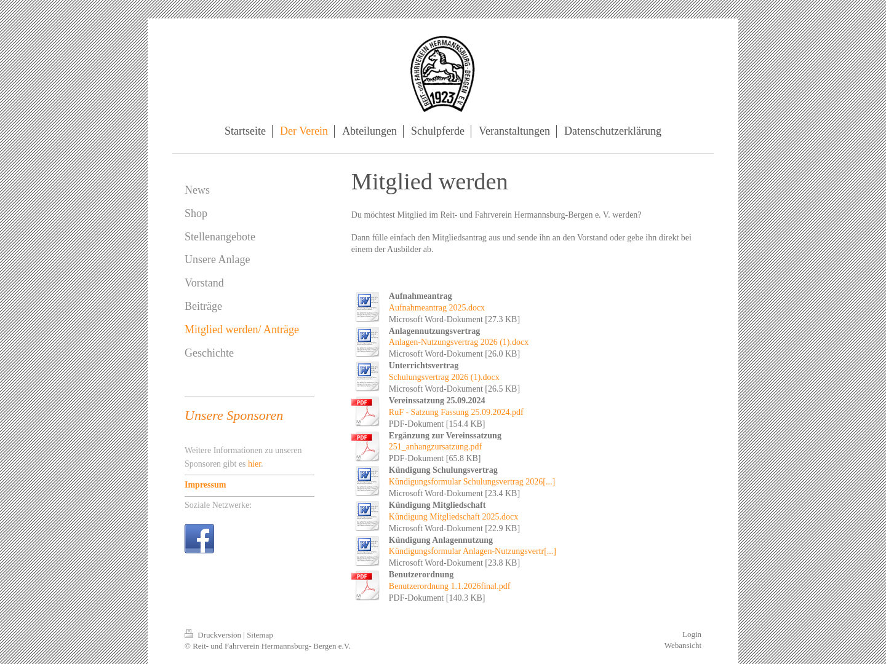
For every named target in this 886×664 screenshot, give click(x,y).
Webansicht (682, 645)
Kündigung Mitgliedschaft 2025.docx (453, 516)
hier (254, 463)
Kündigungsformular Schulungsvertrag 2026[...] (472, 481)
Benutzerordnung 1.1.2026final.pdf (450, 586)
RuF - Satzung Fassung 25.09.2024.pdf (456, 412)
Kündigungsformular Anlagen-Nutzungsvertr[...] (472, 551)
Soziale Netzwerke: (218, 505)
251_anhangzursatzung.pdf (435, 446)
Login (691, 634)
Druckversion (214, 634)
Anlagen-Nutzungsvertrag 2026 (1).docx (459, 342)
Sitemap (260, 634)
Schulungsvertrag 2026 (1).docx (444, 377)
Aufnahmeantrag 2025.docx (437, 307)
